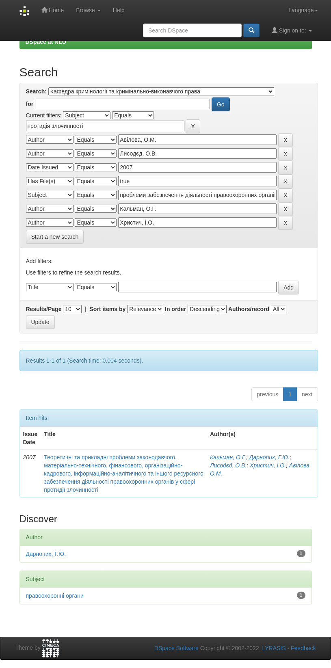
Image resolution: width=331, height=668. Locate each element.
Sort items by (108, 309)
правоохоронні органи (55, 595)
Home (52, 9)
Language (303, 10)
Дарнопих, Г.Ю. (269, 457)
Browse (88, 10)
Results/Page (44, 309)
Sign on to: (292, 30)
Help (119, 10)
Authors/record (248, 309)
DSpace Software (176, 648)
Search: (36, 91)
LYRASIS (274, 648)
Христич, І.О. (268, 465)
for (30, 104)
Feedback (303, 648)
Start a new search (55, 236)
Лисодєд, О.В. (228, 465)
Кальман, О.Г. (228, 457)
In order (175, 309)
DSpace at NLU (46, 42)
